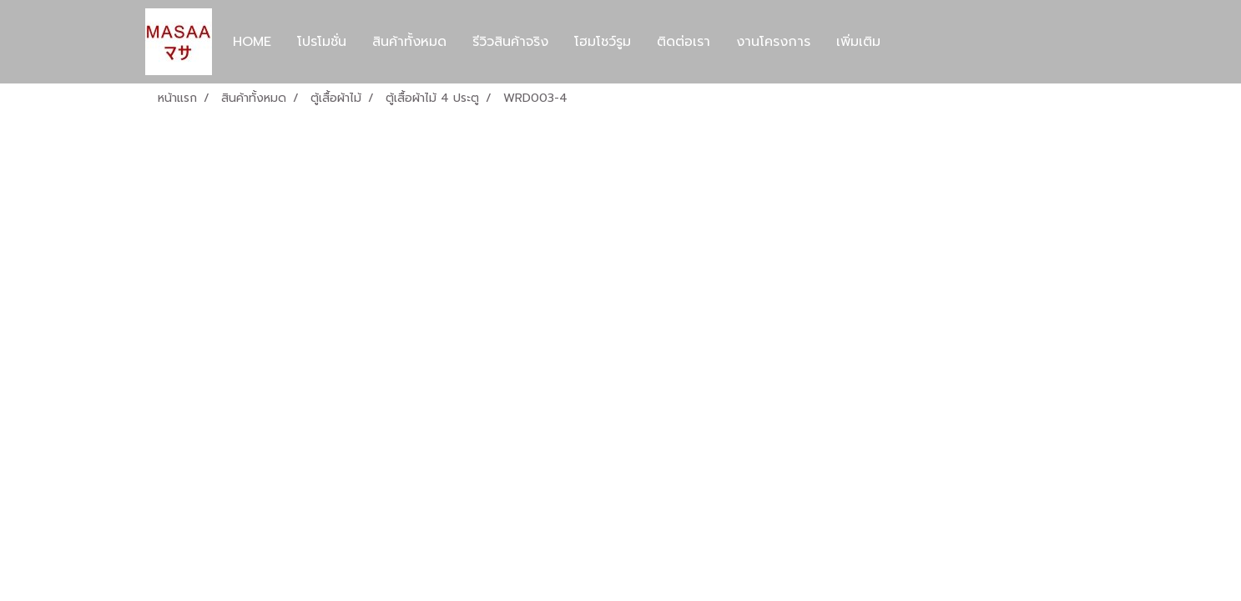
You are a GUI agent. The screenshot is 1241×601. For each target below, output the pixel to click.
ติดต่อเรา (683, 42)
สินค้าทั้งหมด (409, 42)
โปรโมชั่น (321, 42)
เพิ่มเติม (858, 42)
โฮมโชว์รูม (602, 42)
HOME (252, 42)
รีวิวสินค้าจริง (510, 42)
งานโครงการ (773, 42)
